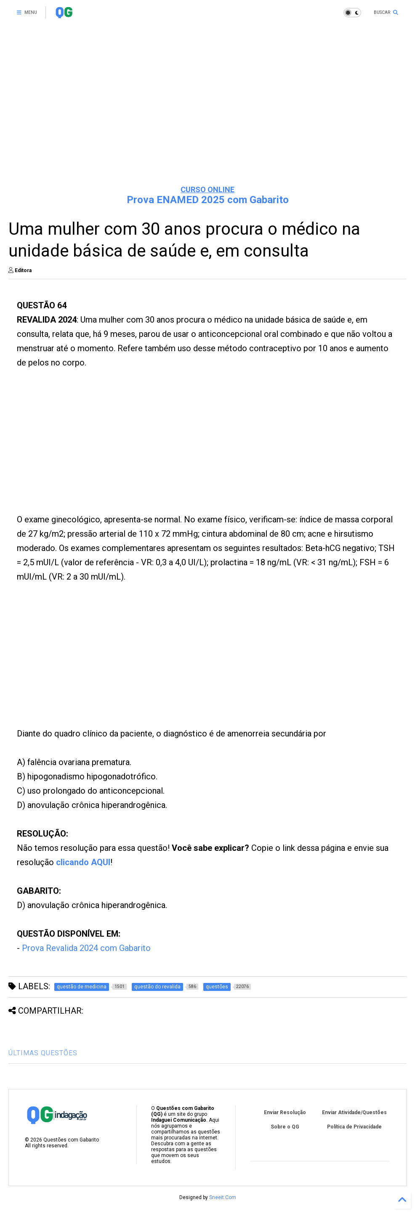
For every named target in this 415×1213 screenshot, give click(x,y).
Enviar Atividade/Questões (354, 1112)
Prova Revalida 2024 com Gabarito (86, 948)
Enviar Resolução (285, 1112)
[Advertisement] (207, 113)
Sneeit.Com (222, 1197)
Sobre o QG (285, 1127)
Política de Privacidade (354, 1127)
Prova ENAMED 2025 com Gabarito (208, 200)
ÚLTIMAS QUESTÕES (42, 1053)
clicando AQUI (83, 862)
